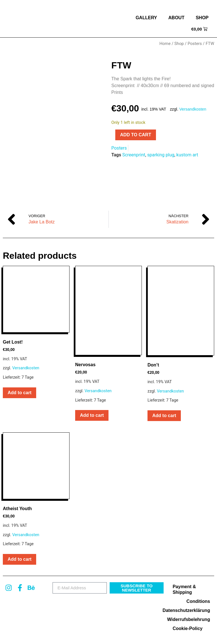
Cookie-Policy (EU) (188, 603)
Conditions (198, 572)
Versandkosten (192, 109)
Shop (202, 17)
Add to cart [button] (19, 364)
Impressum (162, 622)
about (176, 17)
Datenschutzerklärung (189, 581)
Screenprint (133, 155)
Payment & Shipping (184, 561)
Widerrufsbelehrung (189, 590)
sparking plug (160, 155)
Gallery (146, 17)
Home (165, 43)
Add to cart (135, 134)
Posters (195, 43)
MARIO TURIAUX (133, 622)
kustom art (187, 155)
